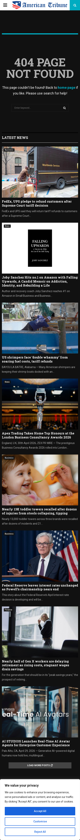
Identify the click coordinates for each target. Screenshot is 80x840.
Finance (8, 610)
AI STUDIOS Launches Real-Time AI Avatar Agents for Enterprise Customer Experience (36, 743)
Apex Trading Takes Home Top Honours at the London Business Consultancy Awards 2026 (38, 435)
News (7, 226)
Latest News (15, 137)
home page (66, 88)
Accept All (40, 811)
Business (9, 150)
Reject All (40, 831)
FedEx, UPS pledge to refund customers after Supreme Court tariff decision (37, 203)
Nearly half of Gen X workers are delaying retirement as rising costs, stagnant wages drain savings (35, 665)
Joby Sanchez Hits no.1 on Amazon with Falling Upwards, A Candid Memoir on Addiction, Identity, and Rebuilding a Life (40, 281)
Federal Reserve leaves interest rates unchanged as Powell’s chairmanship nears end (40, 587)
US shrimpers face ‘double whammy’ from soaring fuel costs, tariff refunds (35, 359)
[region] (40, 809)
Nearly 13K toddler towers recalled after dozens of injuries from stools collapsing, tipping (39, 511)
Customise (40, 821)
